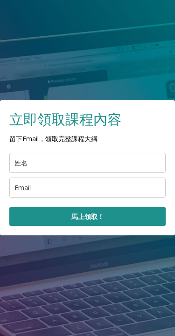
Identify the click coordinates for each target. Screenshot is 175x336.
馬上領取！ (87, 216)
